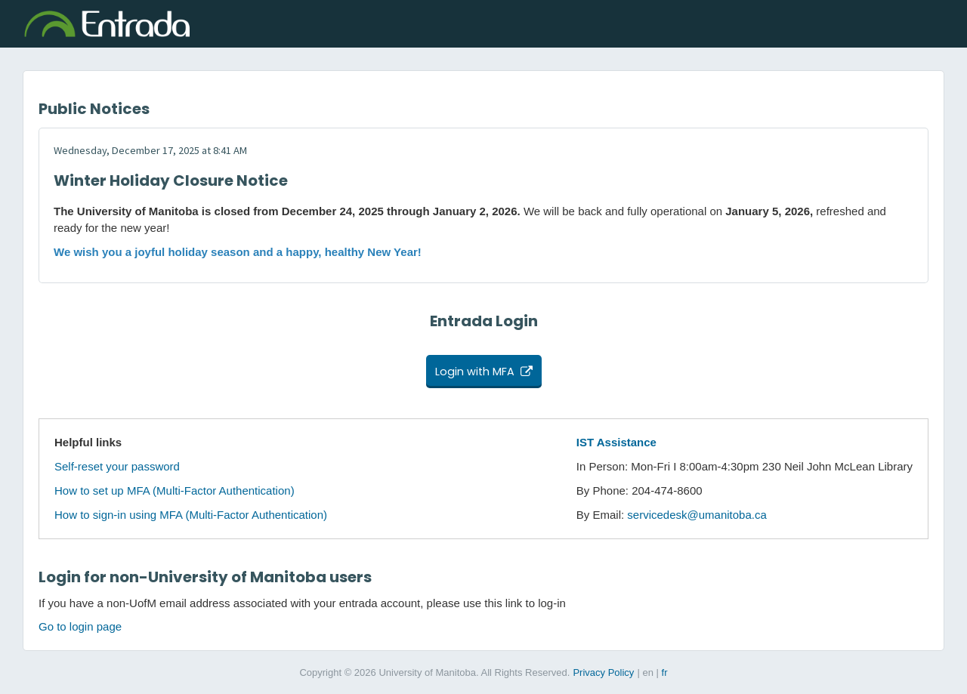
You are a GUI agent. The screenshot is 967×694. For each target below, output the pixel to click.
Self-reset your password (117, 466)
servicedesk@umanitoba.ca (696, 514)
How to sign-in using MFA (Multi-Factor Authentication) (190, 514)
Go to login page (80, 626)
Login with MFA (474, 371)
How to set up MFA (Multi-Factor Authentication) (174, 490)
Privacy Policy (603, 672)
